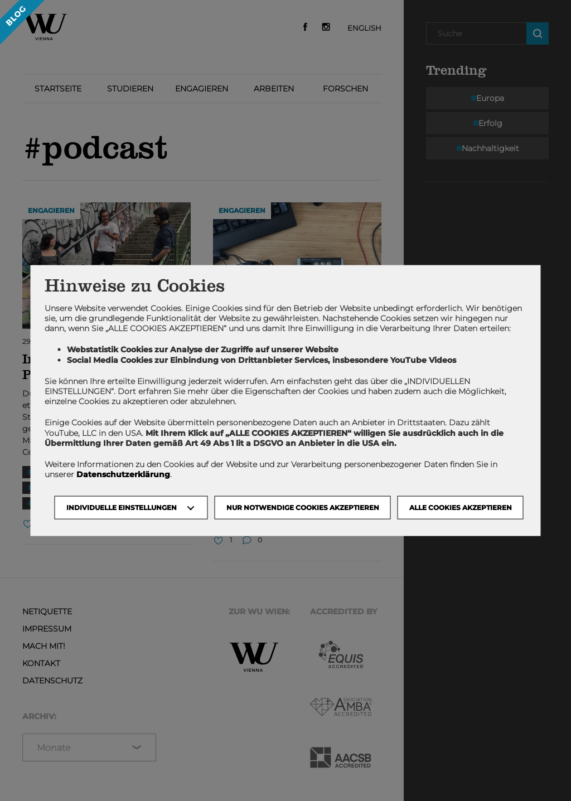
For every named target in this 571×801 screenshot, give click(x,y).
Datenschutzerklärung (123, 474)
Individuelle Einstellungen (121, 507)
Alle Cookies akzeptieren (460, 507)
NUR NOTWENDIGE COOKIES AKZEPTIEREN (302, 507)
